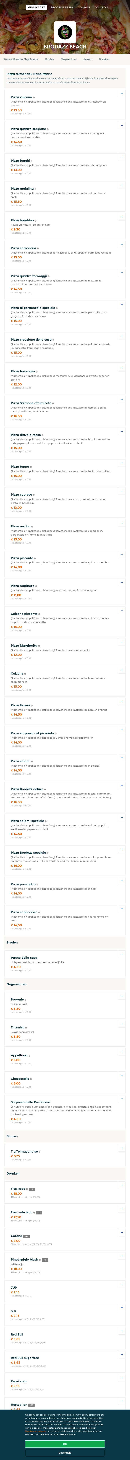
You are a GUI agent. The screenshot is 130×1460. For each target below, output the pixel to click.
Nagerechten (69, 59)
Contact (84, 7)
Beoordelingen (62, 7)
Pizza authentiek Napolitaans (20, 59)
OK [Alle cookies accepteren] (65, 1444)
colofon (101, 7)
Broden (49, 59)
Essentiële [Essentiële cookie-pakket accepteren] (65, 1452)
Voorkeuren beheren (35, 1431)
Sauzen (87, 59)
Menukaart (36, 7)
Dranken (104, 59)
